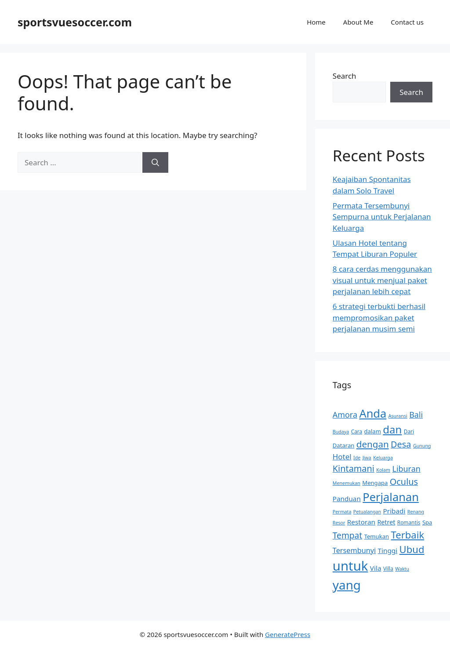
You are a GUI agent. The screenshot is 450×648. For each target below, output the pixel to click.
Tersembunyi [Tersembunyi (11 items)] (354, 550)
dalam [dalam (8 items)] (372, 431)
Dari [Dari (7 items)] (409, 431)
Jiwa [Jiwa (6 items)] (367, 458)
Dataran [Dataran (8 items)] (344, 445)
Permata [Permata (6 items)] (342, 512)
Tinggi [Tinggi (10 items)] (388, 550)
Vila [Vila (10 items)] (375, 568)
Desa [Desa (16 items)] (401, 444)
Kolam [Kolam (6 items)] (383, 470)
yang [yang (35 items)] (347, 584)
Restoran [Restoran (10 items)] (361, 521)
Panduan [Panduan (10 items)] (347, 498)
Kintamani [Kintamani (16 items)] (353, 468)
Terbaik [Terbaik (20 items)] (408, 534)
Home (316, 22)
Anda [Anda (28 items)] (372, 413)
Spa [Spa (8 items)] (427, 522)
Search (344, 76)
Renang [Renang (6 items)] (415, 512)
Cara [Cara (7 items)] (356, 431)
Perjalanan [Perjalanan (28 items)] (391, 496)
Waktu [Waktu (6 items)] (402, 569)
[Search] (155, 162)
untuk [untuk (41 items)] (350, 566)
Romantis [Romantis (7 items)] (409, 522)
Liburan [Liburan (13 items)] (406, 468)
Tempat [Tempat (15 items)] (347, 535)
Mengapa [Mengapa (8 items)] (375, 483)
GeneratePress (287, 634)
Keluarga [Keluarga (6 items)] (383, 458)
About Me (358, 22)
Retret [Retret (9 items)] (386, 522)
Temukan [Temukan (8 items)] (376, 536)
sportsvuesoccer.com (75, 22)
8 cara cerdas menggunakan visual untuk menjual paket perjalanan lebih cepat (382, 280)
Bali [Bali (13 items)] (416, 414)
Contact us (407, 22)
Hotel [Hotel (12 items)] (342, 456)
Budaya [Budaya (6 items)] (341, 432)
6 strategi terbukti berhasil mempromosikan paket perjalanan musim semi (379, 317)
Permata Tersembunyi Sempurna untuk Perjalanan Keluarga (382, 216)
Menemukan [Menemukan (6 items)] (346, 483)
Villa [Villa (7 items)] (388, 568)
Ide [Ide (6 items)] (356, 458)
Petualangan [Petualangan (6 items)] (367, 512)
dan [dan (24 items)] (392, 429)
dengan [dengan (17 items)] (372, 444)
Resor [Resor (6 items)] (339, 523)
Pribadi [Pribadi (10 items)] (394, 510)
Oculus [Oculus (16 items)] (404, 482)
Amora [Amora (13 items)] (345, 414)
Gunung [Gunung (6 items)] (422, 446)
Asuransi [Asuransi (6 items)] (397, 416)
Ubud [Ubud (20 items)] (412, 549)
